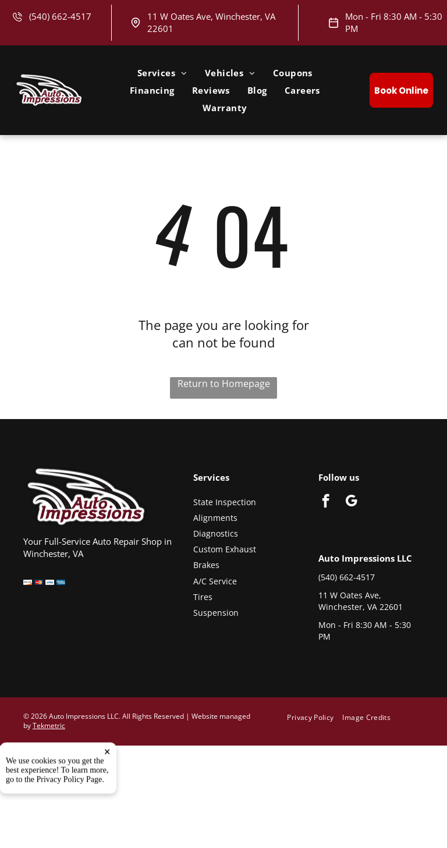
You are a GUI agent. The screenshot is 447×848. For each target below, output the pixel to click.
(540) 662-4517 (60, 16)
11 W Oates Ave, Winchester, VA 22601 (360, 601)
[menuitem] (162, 72)
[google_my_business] (351, 502)
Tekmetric (49, 725)
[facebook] (325, 502)
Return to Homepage (224, 383)
